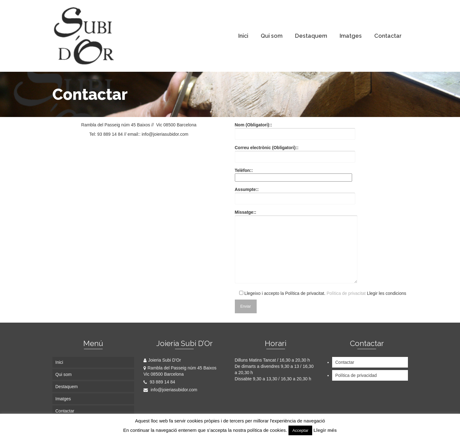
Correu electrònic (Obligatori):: (295, 152)
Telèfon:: (293, 174)
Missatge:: (296, 247)
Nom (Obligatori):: (295, 129)
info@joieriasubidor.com (170, 389)
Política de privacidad (356, 375)
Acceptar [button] (300, 430)
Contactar (344, 362)
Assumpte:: (295, 194)
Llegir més (325, 430)
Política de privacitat (346, 293)
